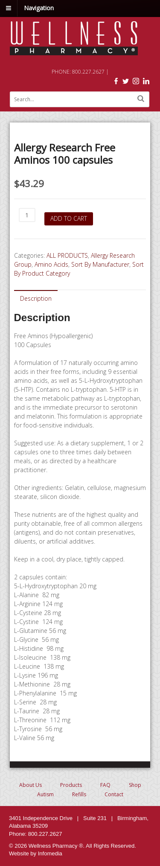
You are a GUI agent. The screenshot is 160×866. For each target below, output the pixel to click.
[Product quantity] (27, 215)
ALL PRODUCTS (67, 255)
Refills (79, 794)
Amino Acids (51, 264)
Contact (114, 794)
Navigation (39, 8)
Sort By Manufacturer (100, 264)
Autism (45, 794)
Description (36, 298)
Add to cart (68, 218)
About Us (30, 785)
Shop (135, 785)
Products (71, 785)
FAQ (105, 785)
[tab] (36, 298)
